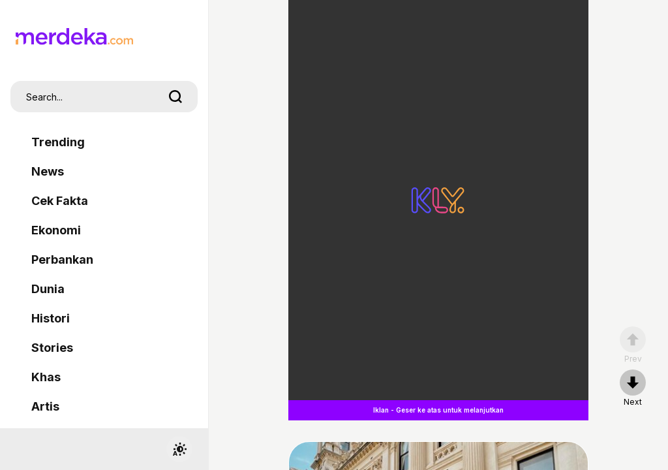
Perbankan (62, 259)
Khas (46, 377)
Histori (50, 318)
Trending (58, 142)
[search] (175, 96)
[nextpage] (633, 388)
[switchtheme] (179, 449)
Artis (45, 406)
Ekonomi (56, 230)
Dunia (48, 289)
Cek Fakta (59, 201)
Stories (52, 347)
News (47, 171)
